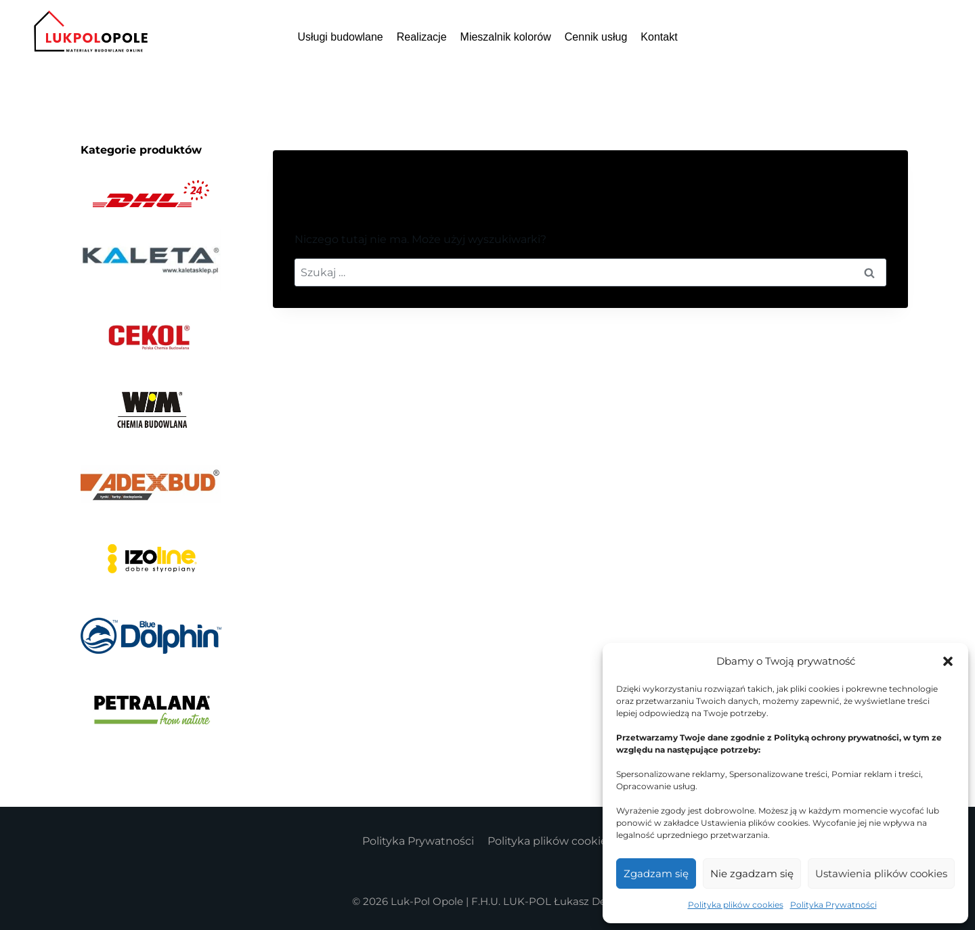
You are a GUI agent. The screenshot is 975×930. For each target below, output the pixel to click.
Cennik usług (596, 37)
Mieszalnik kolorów (505, 37)
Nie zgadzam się (752, 873)
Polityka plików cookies (735, 905)
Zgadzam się (656, 873)
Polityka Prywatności (833, 905)
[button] (948, 661)
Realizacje (422, 37)
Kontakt (659, 37)
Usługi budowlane (340, 37)
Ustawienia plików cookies (881, 873)
